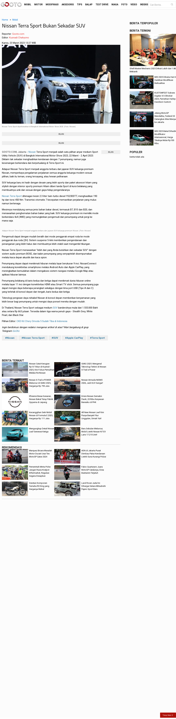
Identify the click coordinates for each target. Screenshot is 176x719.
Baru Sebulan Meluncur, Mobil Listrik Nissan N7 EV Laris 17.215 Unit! (93, 431)
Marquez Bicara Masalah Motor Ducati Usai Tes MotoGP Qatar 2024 (40, 453)
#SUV (55, 337)
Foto (124, 4)
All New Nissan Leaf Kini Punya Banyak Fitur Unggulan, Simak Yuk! (92, 415)
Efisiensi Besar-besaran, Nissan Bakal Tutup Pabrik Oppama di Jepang (41, 399)
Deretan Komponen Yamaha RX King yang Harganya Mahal (39, 486)
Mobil (27, 4)
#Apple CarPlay (74, 337)
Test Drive (102, 4)
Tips (79, 4)
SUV (55, 307)
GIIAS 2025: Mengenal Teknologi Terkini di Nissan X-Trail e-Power (93, 366)
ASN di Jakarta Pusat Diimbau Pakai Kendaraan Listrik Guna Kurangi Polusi (93, 453)
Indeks (144, 4)
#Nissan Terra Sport (33, 337)
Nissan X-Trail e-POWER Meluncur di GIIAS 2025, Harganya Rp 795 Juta (40, 383)
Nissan (32, 151)
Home (5, 19)
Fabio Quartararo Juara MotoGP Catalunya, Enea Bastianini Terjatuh (92, 470)
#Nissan (9, 337)
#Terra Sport (97, 337)
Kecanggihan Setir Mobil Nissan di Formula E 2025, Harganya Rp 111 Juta (41, 415)
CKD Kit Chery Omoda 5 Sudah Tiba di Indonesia (42, 321)
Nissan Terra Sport (12, 196)
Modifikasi (52, 4)
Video (133, 4)
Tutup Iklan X (168, 715)
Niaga (114, 4)
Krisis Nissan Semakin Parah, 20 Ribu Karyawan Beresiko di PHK (92, 399)
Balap (89, 4)
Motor (38, 4)
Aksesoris (68, 4)
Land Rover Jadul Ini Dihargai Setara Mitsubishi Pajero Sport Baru (93, 486)
